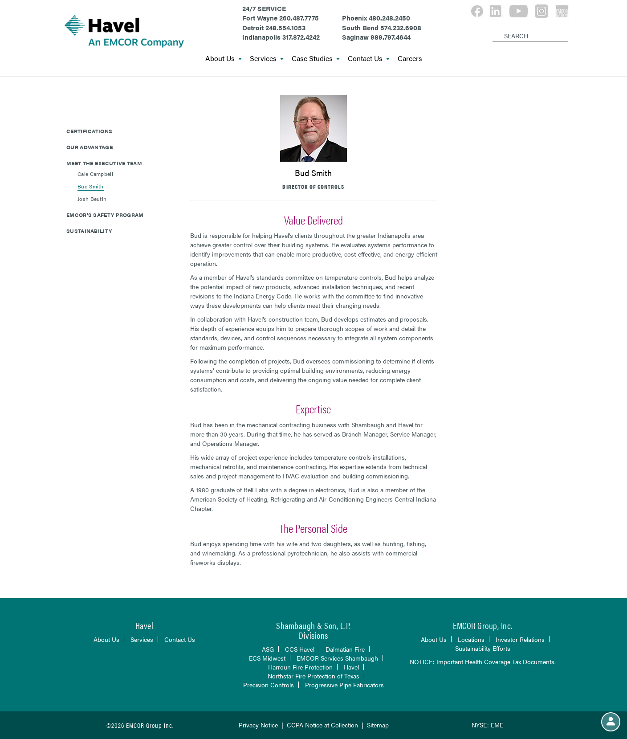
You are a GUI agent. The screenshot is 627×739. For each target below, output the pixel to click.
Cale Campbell (95, 174)
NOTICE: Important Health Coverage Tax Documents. (483, 661)
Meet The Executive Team (104, 163)
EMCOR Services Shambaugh (337, 657)
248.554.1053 (285, 27)
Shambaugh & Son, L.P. (313, 625)
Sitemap (378, 724)
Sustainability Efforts (482, 648)
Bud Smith (90, 186)
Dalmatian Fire (345, 649)
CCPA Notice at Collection (322, 724)
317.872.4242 (301, 36)
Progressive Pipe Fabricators (344, 684)
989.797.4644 (390, 36)
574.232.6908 (400, 27)
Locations (471, 639)
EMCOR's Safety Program (105, 215)
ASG (268, 649)
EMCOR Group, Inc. (483, 625)
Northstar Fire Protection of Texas (313, 675)
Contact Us (369, 58)
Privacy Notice (258, 724)
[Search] (494, 28)
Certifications (89, 131)
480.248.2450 (389, 17)
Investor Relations (520, 639)
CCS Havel (299, 649)
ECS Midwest (267, 657)
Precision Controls (268, 684)
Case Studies (316, 58)
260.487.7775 (299, 17)
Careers (410, 58)
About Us (223, 58)
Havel (351, 666)
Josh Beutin (91, 199)
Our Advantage (89, 147)
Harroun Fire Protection (300, 666)
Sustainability (89, 231)
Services (267, 58)
